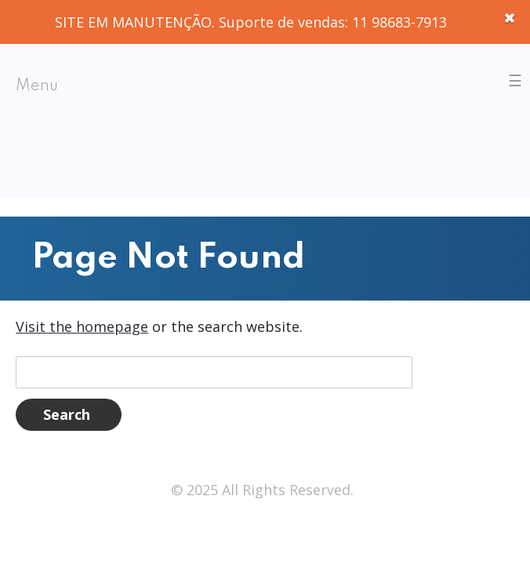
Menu (37, 86)
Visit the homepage (82, 326)
